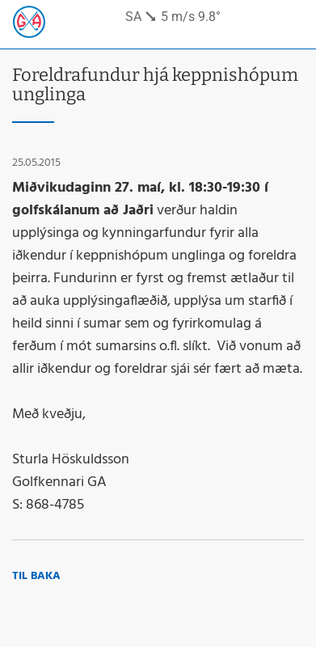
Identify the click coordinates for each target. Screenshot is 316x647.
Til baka (36, 576)
